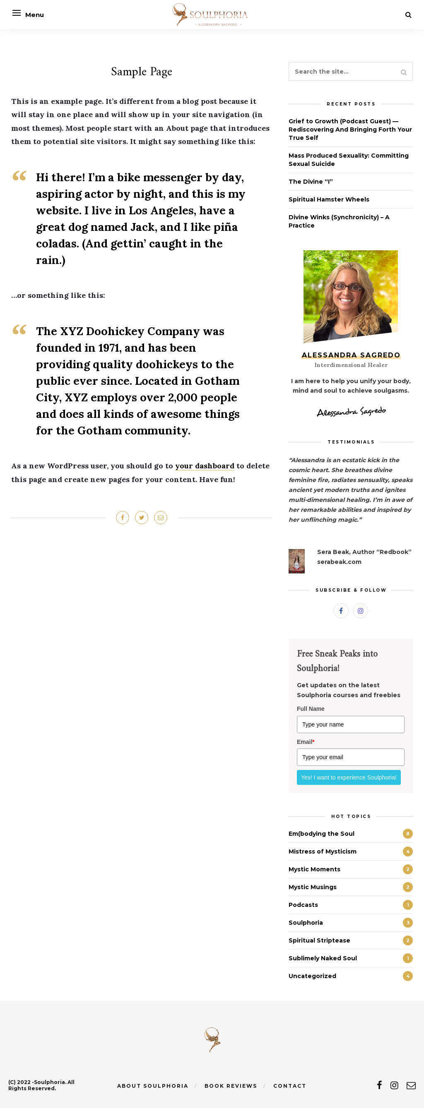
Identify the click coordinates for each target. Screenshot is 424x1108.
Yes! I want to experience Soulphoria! (349, 777)
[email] (411, 1085)
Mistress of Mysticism (323, 851)
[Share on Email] (160, 517)
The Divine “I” (311, 181)
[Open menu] (16, 13)
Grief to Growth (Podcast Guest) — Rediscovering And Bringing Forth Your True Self (350, 129)
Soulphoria (306, 922)
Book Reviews (231, 1086)
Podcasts (303, 905)
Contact (289, 1086)
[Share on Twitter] (141, 517)
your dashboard (204, 465)
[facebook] (379, 1085)
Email (306, 742)
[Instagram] (360, 610)
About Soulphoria (152, 1086)
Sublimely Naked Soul (323, 958)
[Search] (408, 15)
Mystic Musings (313, 887)
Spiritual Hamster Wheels (329, 199)
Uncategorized (312, 976)
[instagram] (394, 1085)
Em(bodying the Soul (321, 833)
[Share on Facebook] (122, 517)
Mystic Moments (314, 869)
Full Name (311, 708)
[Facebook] (341, 610)
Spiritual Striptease (319, 940)
